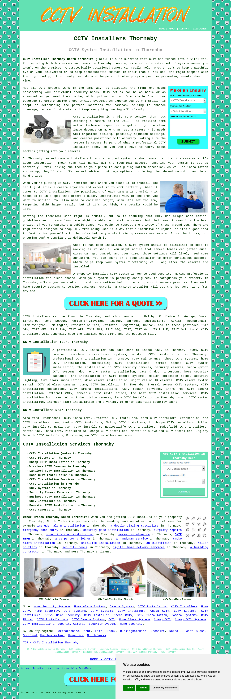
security (160, 402)
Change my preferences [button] (165, 687)
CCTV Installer (96, 615)
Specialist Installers (78, 668)
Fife (98, 631)
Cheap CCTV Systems (190, 619)
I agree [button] (129, 687)
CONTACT (184, 29)
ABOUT (172, 29)
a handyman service (132, 538)
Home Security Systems (52, 606)
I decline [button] (142, 687)
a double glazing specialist (134, 525)
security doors (75, 547)
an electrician (158, 543)
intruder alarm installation (61, 525)
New (49, 668)
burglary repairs (168, 530)
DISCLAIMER (199, 29)
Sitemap (25, 668)
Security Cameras (71, 623)
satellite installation (100, 543)
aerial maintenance (134, 534)
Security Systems (102, 623)
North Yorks (96, 635)
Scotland (30, 635)
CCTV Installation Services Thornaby (68, 444)
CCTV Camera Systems (88, 619)
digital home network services (139, 547)
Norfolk (175, 631)
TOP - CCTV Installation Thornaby (50, 642)
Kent (87, 631)
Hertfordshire (67, 631)
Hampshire (76, 635)
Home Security (47, 611)
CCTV (48, 615)
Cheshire (158, 631)
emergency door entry (40, 530)
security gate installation (106, 530)
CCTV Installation (152, 606)
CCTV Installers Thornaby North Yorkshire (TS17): (65, 59)
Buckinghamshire (133, 631)
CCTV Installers (184, 606)
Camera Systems (122, 606)
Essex (111, 631)
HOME (162, 29)
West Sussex (196, 631)
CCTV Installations (52, 619)
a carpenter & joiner (73, 538)
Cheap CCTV (159, 611)
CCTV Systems (75, 611)
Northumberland (52, 635)
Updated (59, 668)
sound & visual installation (69, 534)
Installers (38, 668)
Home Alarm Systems (90, 606)
